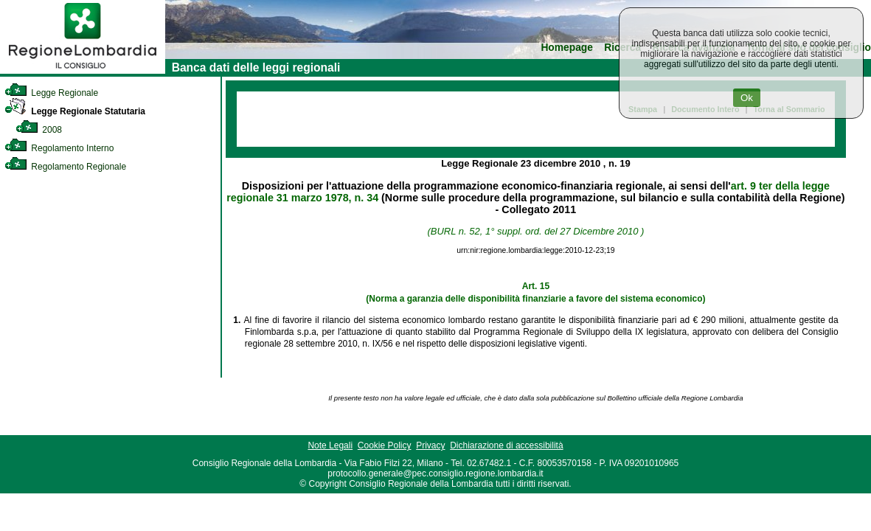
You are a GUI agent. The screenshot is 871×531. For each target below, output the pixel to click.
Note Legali (330, 445)
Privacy (430, 445)
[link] (82, 71)
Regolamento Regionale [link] (65, 167)
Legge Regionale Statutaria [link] (74, 111)
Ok (746, 97)
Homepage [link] (567, 47)
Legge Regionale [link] (51, 93)
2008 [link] (38, 130)
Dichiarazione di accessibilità (506, 445)
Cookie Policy (385, 445)
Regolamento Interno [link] (59, 148)
